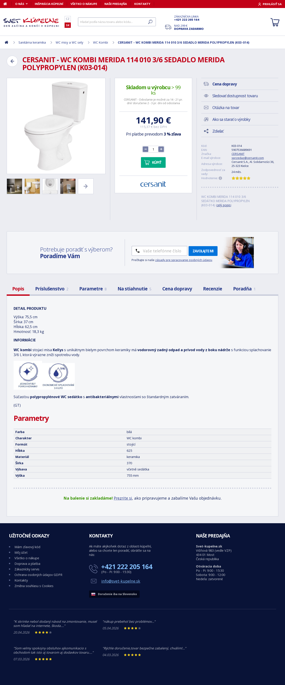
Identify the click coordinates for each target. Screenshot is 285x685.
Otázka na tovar (225, 107)
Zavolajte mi (203, 251)
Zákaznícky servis (26, 569)
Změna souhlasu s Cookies (33, 586)
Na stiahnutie (134, 289)
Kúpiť (156, 162)
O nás (19, 4)
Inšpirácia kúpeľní (49, 4)
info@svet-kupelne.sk (120, 581)
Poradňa (244, 289)
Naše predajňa (115, 4)
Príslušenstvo (51, 289)
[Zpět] (12, 61)
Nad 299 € (189, 27)
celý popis (224, 205)
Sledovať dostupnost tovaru (235, 95)
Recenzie (212, 289)
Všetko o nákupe (84, 4)
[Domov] (7, 4)
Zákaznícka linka (189, 18)
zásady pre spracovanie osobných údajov (183, 260)
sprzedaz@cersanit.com (248, 158)
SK (67, 25)
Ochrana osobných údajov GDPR (38, 575)
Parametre (92, 289)
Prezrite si (123, 498)
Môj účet (21, 552)
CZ (67, 19)
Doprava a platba (27, 563)
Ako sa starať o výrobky (231, 119)
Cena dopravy (177, 289)
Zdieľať (217, 131)
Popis (18, 289)
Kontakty (142, 4)
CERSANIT (238, 154)
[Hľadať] (117, 21)
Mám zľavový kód (27, 547)
